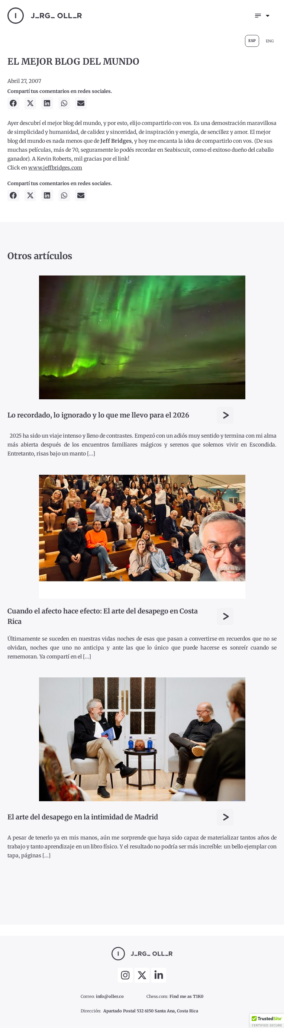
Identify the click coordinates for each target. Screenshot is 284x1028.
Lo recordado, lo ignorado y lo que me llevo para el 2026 (98, 415)
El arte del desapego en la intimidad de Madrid (82, 817)
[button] (13, 103)
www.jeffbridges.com (55, 167)
